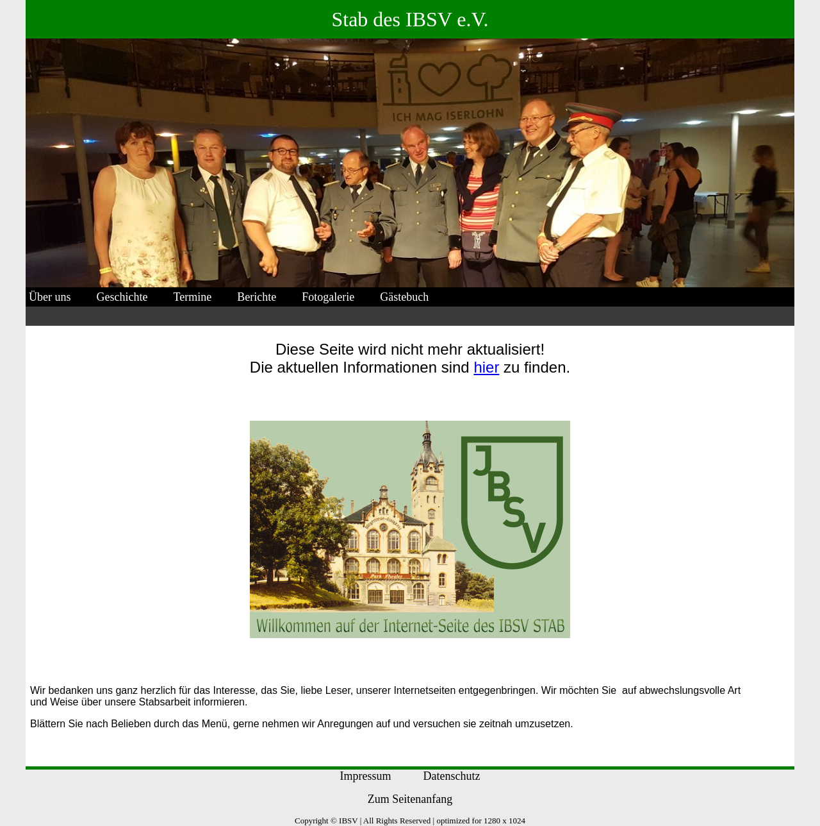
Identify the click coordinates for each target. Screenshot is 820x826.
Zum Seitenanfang (410, 799)
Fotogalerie (328, 297)
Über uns (50, 297)
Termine (192, 297)
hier (486, 367)
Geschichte (122, 297)
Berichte (256, 297)
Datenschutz (451, 776)
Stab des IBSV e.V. (409, 19)
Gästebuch (404, 297)
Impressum (365, 776)
